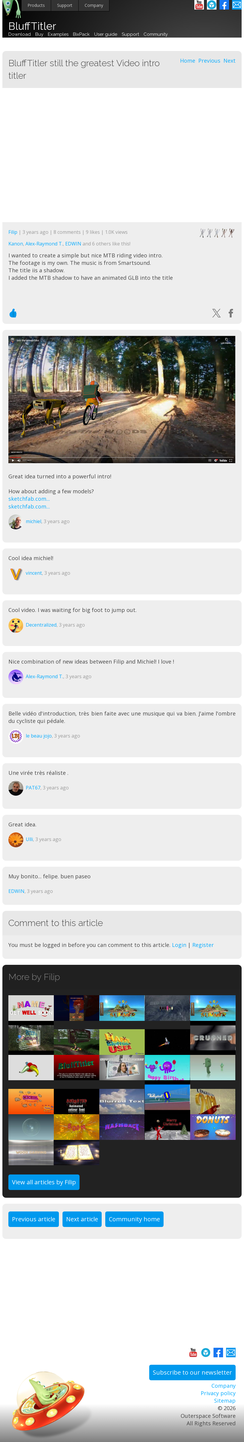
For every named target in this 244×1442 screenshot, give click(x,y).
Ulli (29, 839)
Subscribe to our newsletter (192, 1372)
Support (64, 5)
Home (187, 60)
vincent (34, 573)
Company (94, 5)
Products (36, 5)
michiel (33, 521)
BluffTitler (32, 26)
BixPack (81, 34)
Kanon (15, 243)
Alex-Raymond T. (44, 243)
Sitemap (225, 1400)
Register (203, 944)
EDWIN (73, 243)
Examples (58, 34)
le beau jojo (39, 735)
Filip (12, 232)
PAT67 (33, 787)
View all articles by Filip (44, 1182)
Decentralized (41, 625)
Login (179, 944)
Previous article (33, 1219)
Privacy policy (218, 1393)
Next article (82, 1219)
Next (229, 60)
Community (156, 34)
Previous (209, 60)
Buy (39, 34)
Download (19, 34)
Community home (134, 1219)
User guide (105, 34)
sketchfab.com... (29, 498)
